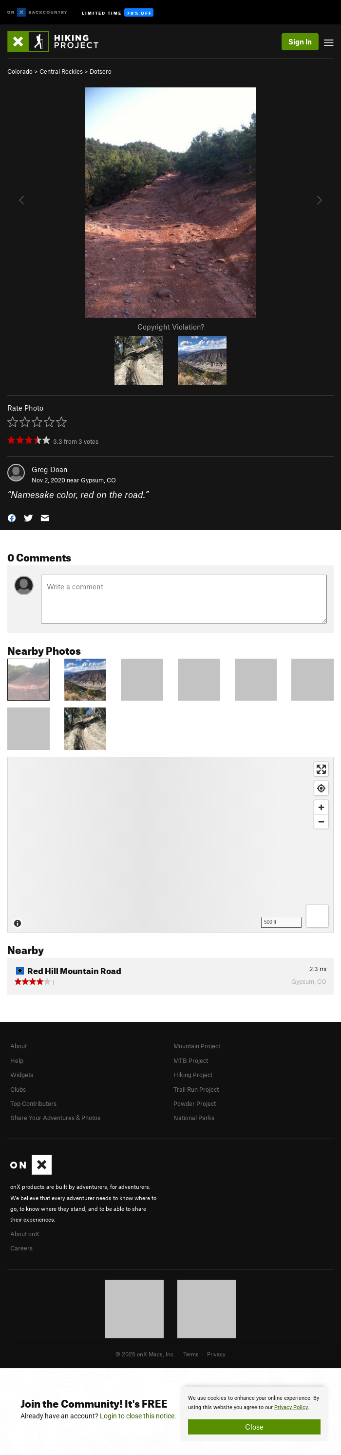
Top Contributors (33, 1103)
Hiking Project (192, 1075)
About (18, 1046)
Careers (21, 1248)
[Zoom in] (321, 807)
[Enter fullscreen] (321, 769)
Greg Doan (50, 469)
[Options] (317, 916)
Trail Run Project (196, 1089)
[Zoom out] (321, 821)
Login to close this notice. (138, 1416)
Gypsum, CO (98, 480)
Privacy (216, 1354)
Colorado (20, 71)
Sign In (300, 41)
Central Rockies (61, 71)
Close (254, 1426)
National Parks (193, 1118)
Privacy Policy (291, 1407)
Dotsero (101, 71)
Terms (191, 1354)
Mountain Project (196, 1046)
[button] (11, 517)
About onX (24, 1234)
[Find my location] (321, 788)
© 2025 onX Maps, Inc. (145, 1354)
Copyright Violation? (170, 326)
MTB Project (190, 1060)
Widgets (21, 1075)
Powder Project (194, 1103)
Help (16, 1060)
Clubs (18, 1089)
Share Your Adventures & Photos (55, 1118)
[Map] (170, 844)
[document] (254, 1413)
